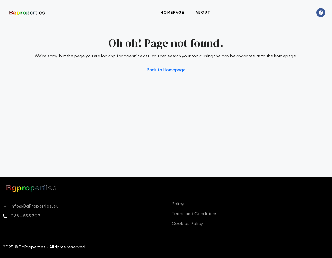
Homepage (172, 12)
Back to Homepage (166, 69)
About (203, 12)
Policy (177, 186)
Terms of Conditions (205, 186)
